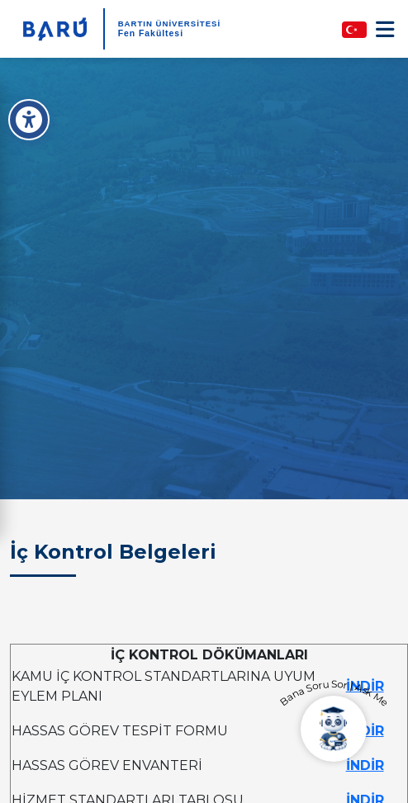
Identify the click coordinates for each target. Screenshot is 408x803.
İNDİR (365, 765)
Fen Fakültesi (150, 33)
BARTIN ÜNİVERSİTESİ (169, 23)
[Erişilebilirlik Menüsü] (29, 119)
